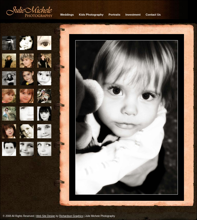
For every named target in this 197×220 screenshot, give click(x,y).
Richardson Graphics (71, 216)
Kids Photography (91, 14)
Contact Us (153, 14)
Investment (133, 14)
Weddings (67, 14)
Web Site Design (45, 216)
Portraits (114, 14)
